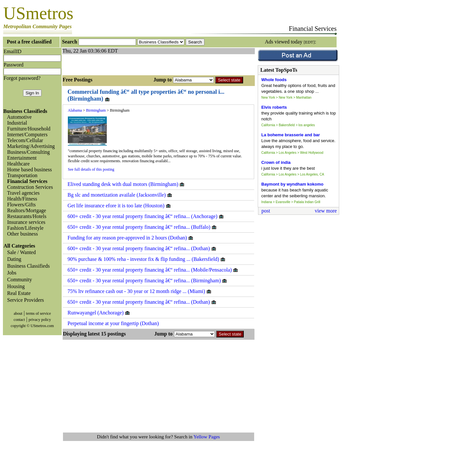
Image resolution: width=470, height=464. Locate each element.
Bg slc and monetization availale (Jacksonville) (120, 195)
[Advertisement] (138, 64)
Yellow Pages (206, 436)
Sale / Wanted (20, 252)
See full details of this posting (91, 169)
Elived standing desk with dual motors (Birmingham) (126, 184)
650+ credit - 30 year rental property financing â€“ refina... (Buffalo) (142, 227)
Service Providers (24, 300)
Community (18, 279)
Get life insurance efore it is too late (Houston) (119, 206)
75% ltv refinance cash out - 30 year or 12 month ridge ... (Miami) (140, 291)
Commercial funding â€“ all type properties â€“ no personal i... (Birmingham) (146, 95)
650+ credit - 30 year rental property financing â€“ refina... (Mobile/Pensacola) (153, 270)
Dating (13, 259)
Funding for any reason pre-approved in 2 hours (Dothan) (130, 238)
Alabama (75, 110)
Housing (15, 286)
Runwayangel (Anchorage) (99, 313)
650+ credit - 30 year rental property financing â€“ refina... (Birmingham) (147, 281)
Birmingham (96, 110)
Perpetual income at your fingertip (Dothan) (113, 323)
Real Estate (18, 293)
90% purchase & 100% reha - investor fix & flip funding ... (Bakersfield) (147, 259)
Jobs (10, 272)
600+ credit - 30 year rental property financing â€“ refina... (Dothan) (142, 248)
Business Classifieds (27, 266)
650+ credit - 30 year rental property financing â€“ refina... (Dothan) (142, 302)
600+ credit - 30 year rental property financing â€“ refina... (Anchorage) (146, 216)
